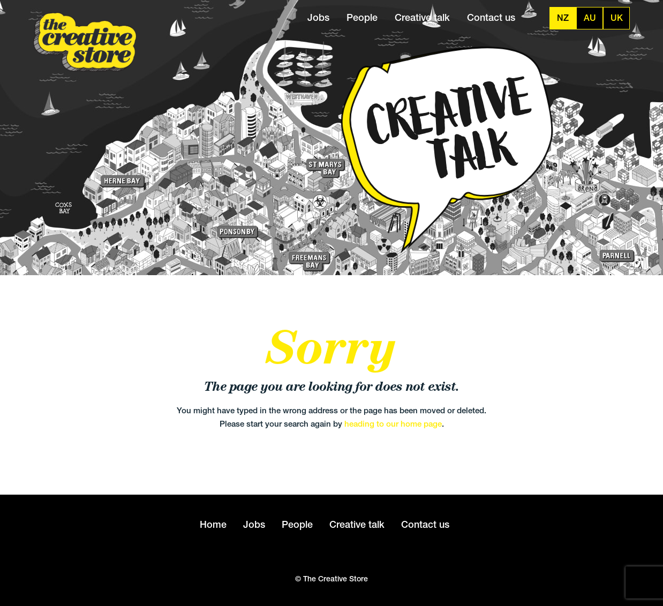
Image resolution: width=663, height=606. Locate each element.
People (362, 17)
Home (213, 524)
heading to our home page (393, 423)
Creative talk (422, 17)
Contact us (491, 17)
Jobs (318, 17)
